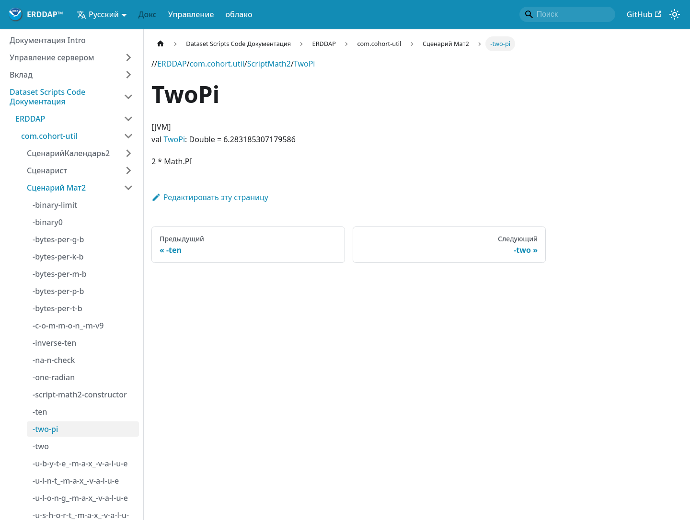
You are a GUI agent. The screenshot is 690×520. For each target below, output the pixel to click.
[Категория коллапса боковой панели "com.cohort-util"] (128, 136)
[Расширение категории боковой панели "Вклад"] (128, 74)
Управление (191, 14)
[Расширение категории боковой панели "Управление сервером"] (128, 57)
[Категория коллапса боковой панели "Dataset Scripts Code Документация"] (128, 96)
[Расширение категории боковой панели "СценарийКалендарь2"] (128, 153)
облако (238, 14)
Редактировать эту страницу (209, 197)
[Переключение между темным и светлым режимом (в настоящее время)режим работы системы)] (674, 14)
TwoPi (304, 63)
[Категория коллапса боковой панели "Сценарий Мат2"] (128, 187)
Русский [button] (98, 14)
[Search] (567, 14)
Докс (147, 14)
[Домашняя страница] (160, 43)
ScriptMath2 (269, 63)
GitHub (644, 14)
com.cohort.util (217, 63)
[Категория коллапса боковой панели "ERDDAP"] (128, 118)
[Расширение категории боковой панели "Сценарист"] (128, 170)
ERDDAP (172, 63)
